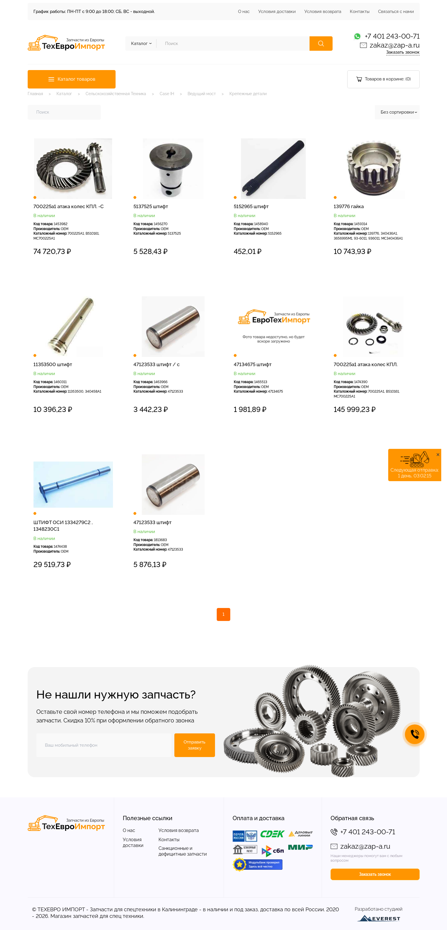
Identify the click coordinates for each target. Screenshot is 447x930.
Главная (35, 93)
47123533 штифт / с (156, 364)
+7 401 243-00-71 (392, 36)
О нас (244, 11)
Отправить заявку (194, 745)
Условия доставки (277, 11)
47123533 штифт (152, 522)
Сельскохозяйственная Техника (116, 93)
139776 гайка (349, 206)
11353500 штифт (52, 364)
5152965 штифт (251, 206)
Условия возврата (322, 11)
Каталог (64, 93)
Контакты (359, 11)
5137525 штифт (150, 206)
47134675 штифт (252, 364)
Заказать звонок (403, 52)
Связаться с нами (396, 11)
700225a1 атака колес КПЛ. (365, 364)
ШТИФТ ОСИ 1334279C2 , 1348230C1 (63, 525)
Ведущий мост (202, 93)
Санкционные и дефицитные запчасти (183, 851)
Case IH (167, 93)
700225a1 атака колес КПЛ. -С (68, 206)
